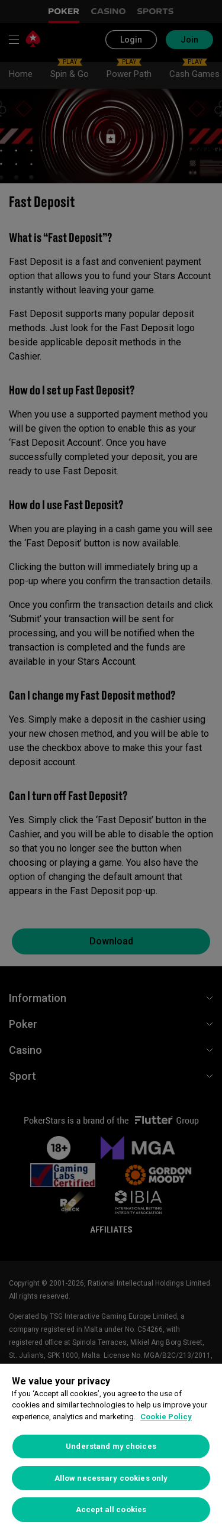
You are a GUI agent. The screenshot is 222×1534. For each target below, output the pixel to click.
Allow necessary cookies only (111, 1478)
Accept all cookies (111, 1509)
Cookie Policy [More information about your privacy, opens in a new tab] (166, 1416)
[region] (111, 1449)
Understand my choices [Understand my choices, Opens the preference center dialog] (111, 1446)
